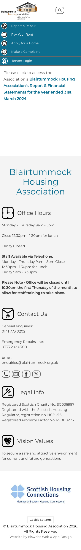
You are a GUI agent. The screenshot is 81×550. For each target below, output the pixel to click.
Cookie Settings (40, 519)
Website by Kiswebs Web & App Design (41, 537)
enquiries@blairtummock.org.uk (30, 363)
